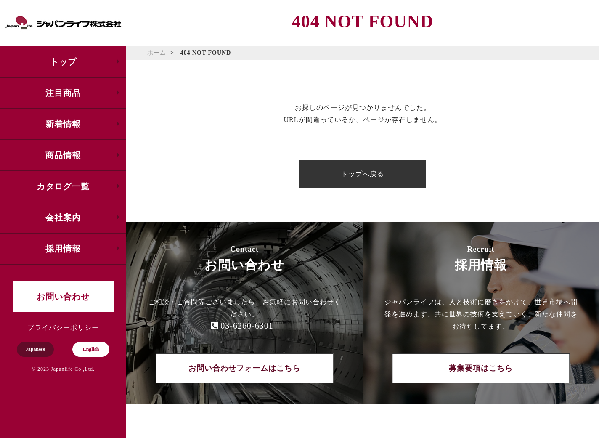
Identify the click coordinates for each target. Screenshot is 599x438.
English (91, 349)
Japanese (35, 349)
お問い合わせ (63, 296)
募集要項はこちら (481, 368)
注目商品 (63, 93)
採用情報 (63, 248)
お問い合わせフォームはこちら (244, 368)
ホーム (156, 53)
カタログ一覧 (63, 186)
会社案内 (63, 217)
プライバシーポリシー (63, 327)
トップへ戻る (362, 174)
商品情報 (63, 155)
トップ (63, 61)
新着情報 (63, 124)
